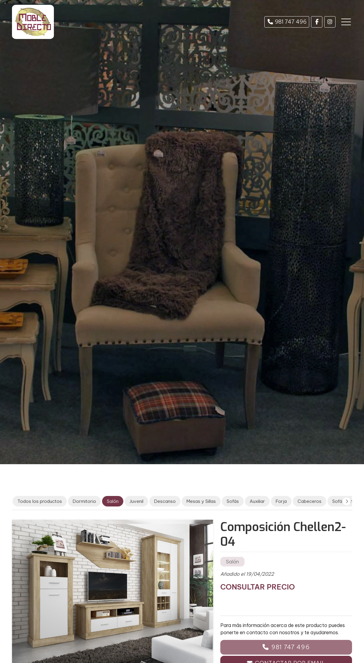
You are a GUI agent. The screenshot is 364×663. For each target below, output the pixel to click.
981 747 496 (290, 647)
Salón (232, 562)
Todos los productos (39, 501)
